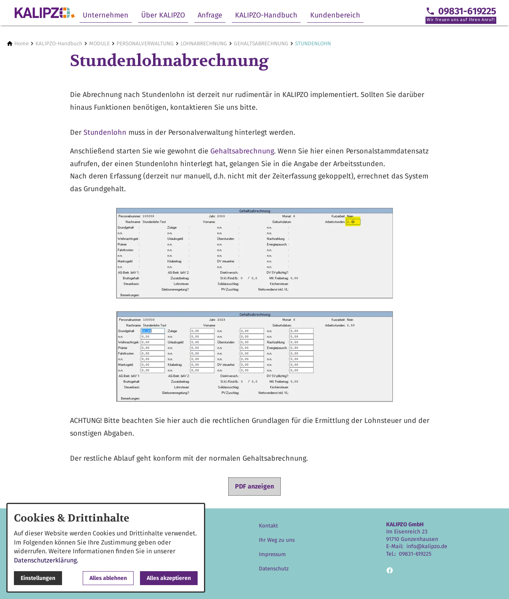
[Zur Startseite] (44, 13)
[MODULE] (99, 43)
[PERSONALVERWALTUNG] (145, 43)
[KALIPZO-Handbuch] (58, 43)
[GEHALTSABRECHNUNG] (261, 43)
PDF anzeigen (254, 486)
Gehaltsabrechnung (242, 151)
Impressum (272, 554)
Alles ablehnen (108, 578)
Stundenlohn (105, 132)
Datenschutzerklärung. (46, 560)
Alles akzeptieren (169, 578)
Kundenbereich (335, 15)
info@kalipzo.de (426, 546)
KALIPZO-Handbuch (266, 15)
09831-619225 (415, 554)
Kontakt (268, 525)
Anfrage (210, 15)
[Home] (21, 43)
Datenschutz (274, 568)
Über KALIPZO (163, 15)
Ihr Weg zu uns (277, 540)
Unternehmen (105, 15)
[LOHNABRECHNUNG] (204, 43)
